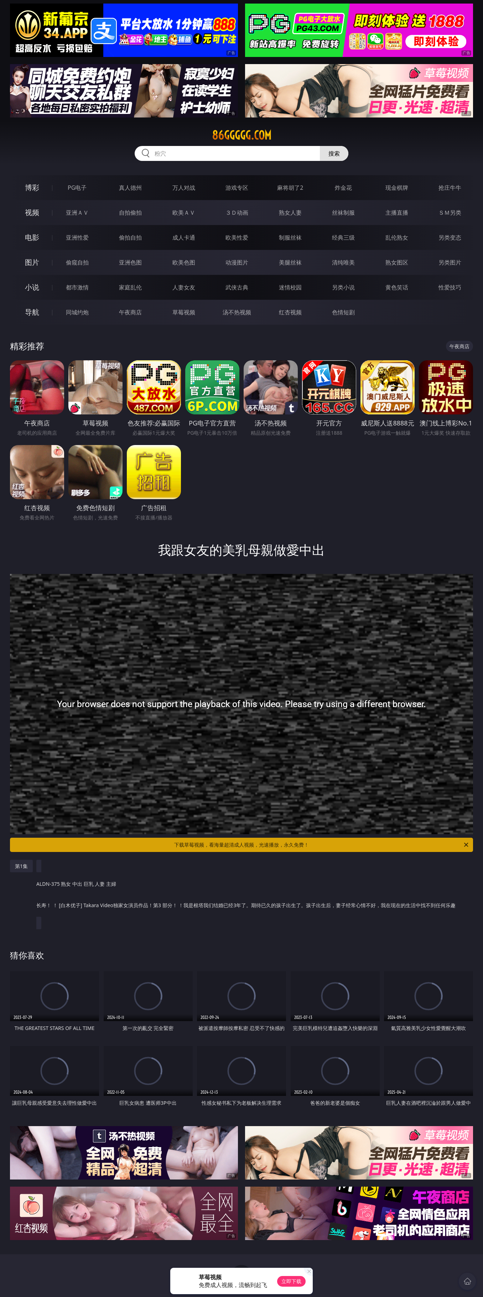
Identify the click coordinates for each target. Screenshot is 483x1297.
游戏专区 (236, 188)
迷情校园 (290, 287)
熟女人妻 (290, 212)
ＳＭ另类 (449, 212)
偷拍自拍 (130, 237)
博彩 (32, 187)
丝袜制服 (343, 212)
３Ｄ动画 (236, 212)
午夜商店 (130, 312)
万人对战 (183, 188)
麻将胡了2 (290, 188)
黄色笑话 (396, 287)
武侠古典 (236, 287)
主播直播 (396, 212)
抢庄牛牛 (449, 188)
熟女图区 (396, 262)
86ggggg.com (241, 135)
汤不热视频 (237, 312)
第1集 (21, 866)
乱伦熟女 (396, 237)
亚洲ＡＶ (77, 212)
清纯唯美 (343, 262)
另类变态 (449, 237)
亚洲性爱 (77, 237)
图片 (32, 262)
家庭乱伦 (130, 287)
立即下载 (291, 1281)
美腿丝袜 (290, 262)
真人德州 (130, 188)
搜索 (334, 153)
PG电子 (77, 188)
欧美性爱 (236, 237)
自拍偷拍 (130, 212)
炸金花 (343, 188)
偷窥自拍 (77, 262)
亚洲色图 (130, 262)
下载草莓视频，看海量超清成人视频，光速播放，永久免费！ (321, 845)
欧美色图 (183, 262)
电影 (32, 237)
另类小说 (343, 287)
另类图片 (449, 262)
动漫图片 (236, 262)
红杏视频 (290, 312)
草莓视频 (183, 312)
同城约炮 (77, 312)
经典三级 (343, 237)
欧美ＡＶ (183, 212)
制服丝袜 (290, 237)
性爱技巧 (449, 287)
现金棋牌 (396, 188)
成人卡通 (183, 237)
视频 (32, 212)
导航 (32, 312)
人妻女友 (183, 287)
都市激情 (77, 287)
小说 (32, 287)
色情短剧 (343, 312)
